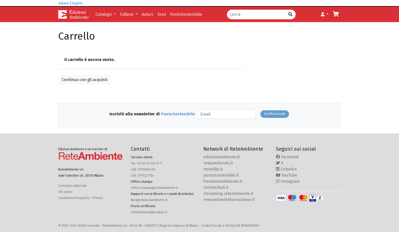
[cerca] (256, 14)
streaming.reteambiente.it (228, 193)
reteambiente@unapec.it (149, 212)
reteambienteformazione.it (228, 199)
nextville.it (213, 169)
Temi (161, 14)
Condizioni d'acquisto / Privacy (80, 198)
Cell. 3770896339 (143, 169)
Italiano (63, 3)
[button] (325, 14)
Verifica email (274, 114)
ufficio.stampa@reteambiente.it (154, 188)
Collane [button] (127, 14)
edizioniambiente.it (221, 156)
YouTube (286, 175)
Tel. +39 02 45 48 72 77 (147, 163)
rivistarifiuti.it (216, 187)
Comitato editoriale (72, 186)
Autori (147, 14)
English (77, 3)
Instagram (288, 181)
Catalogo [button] (104, 14)
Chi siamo (65, 192)
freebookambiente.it (222, 181)
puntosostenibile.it (221, 175)
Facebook (287, 156)
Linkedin (286, 169)
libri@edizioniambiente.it (149, 200)
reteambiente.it (218, 163)
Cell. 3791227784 (142, 175)
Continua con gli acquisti (84, 79)
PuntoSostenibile (186, 14)
